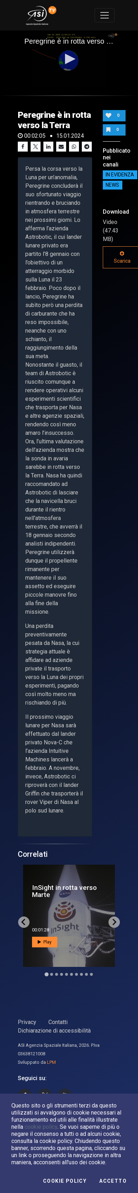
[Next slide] (114, 922)
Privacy (27, 1022)
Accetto (113, 1180)
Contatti (58, 1022)
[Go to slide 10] (91, 974)
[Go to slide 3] (56, 974)
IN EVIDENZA (120, 175)
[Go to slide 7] (76, 974)
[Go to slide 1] (46, 974)
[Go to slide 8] (81, 974)
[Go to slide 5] (66, 974)
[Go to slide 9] (86, 974)
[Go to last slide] (24, 922)
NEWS (112, 185)
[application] (69, 60)
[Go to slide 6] (71, 974)
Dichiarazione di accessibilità (54, 1030)
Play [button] (45, 942)
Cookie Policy (64, 1180)
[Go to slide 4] (61, 974)
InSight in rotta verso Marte (64, 890)
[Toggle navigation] (105, 15)
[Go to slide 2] (51, 974)
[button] (69, 59)
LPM (51, 1062)
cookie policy (41, 1126)
